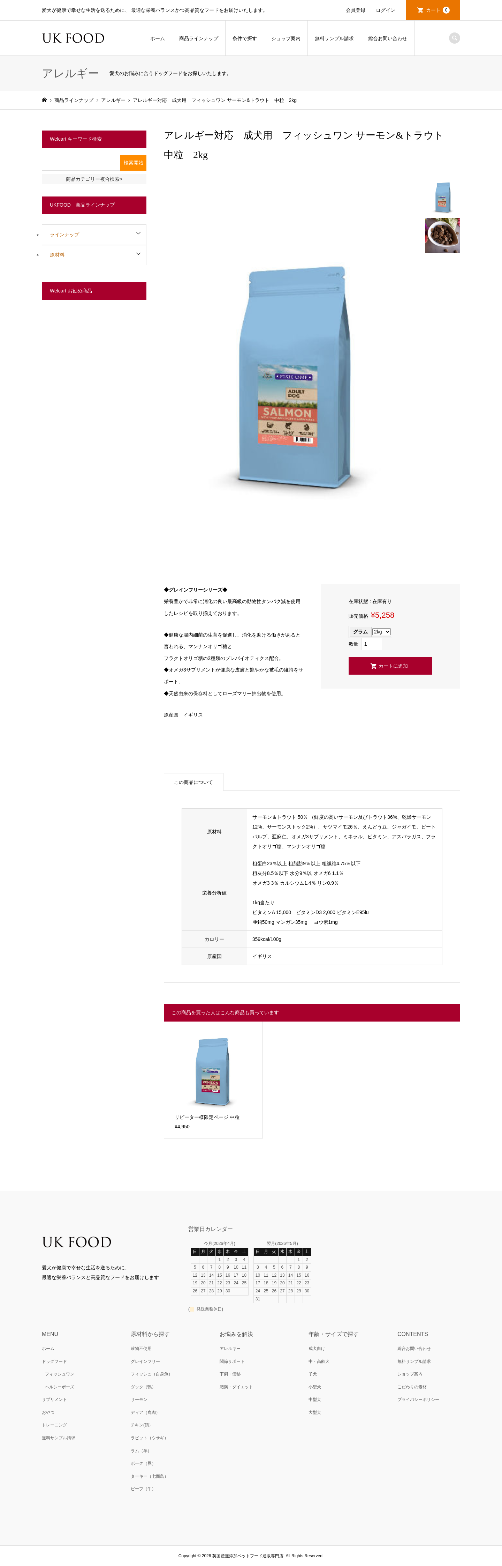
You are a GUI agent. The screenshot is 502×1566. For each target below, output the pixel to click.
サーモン (139, 1399)
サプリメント (54, 1399)
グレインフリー (145, 1361)
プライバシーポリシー (418, 1399)
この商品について (193, 782)
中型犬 (315, 1399)
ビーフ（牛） (143, 1488)
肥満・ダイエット (236, 1387)
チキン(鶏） (142, 1425)
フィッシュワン (59, 1374)
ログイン (385, 10)
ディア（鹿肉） (145, 1412)
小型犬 (315, 1387)
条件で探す (245, 38)
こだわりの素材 (412, 1387)
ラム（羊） (141, 1450)
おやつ (48, 1412)
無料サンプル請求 (334, 38)
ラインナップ (64, 234)
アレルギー (230, 1348)
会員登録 (355, 10)
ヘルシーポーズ (59, 1387)
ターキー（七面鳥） (149, 1476)
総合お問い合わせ (387, 38)
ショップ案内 (286, 38)
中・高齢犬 (319, 1361)
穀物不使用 (141, 1348)
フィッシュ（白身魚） (152, 1374)
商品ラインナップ (198, 38)
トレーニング (54, 1425)
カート (438, 10)
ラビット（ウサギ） (149, 1437)
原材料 (57, 255)
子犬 (313, 1374)
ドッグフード (54, 1361)
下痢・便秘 (230, 1374)
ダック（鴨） (143, 1387)
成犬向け (317, 1348)
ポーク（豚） (143, 1463)
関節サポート (232, 1361)
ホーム (157, 38)
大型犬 (315, 1412)
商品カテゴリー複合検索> (94, 179)
